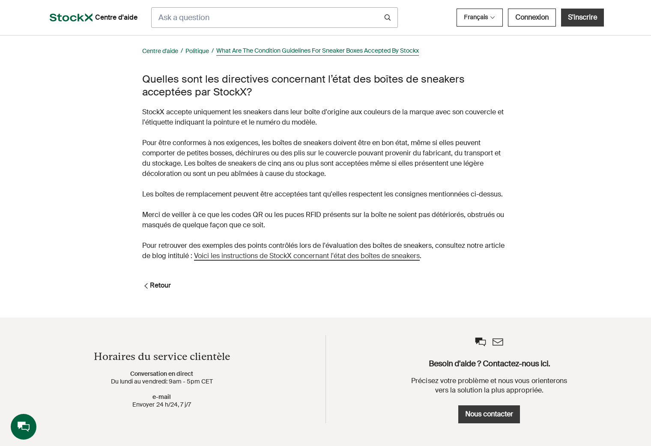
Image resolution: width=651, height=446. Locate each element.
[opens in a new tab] (71, 17)
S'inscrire (582, 17)
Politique (197, 51)
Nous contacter (489, 414)
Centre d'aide (160, 51)
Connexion (532, 17)
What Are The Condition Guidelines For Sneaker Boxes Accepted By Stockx (317, 50)
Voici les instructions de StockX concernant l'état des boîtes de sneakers (307, 255)
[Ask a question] (274, 17)
